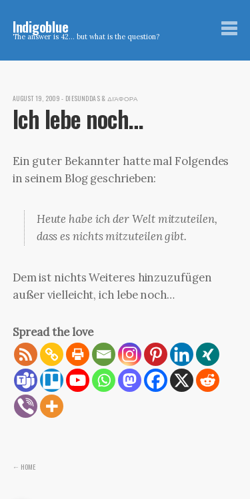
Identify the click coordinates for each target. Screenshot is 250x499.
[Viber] (25, 406)
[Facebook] (155, 380)
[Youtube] (77, 380)
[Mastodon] (129, 380)
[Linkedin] (181, 354)
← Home (24, 466)
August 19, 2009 (36, 98)
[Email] (103, 354)
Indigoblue (41, 26)
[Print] (77, 354)
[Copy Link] (51, 354)
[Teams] (25, 380)
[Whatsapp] (103, 380)
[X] (181, 380)
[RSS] (25, 354)
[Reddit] (207, 380)
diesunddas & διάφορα (101, 98)
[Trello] (51, 380)
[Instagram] (129, 354)
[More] (51, 406)
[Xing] (207, 354)
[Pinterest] (155, 354)
